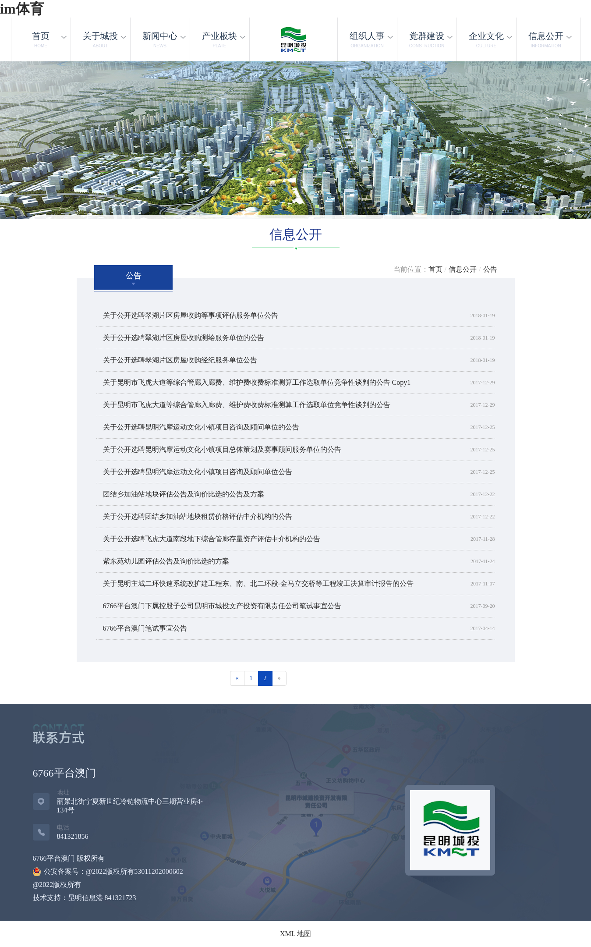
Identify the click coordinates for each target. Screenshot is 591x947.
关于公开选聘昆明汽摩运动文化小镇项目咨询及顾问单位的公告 (201, 427)
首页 (435, 269)
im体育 (22, 9)
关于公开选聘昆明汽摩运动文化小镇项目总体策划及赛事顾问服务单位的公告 (222, 449)
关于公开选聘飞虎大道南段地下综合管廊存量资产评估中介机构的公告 (211, 539)
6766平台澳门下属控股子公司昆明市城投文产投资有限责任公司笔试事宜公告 (222, 606)
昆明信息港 (85, 897)
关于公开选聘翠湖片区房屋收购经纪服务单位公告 (180, 360)
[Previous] (237, 678)
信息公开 (463, 269)
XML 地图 (295, 933)
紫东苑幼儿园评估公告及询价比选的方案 (166, 561)
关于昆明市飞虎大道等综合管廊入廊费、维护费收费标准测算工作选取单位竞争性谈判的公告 (246, 404)
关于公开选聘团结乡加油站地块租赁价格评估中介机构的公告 (197, 516)
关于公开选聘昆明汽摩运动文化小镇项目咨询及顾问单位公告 (197, 471)
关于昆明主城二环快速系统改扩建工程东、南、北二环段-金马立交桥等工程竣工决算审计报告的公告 (258, 583)
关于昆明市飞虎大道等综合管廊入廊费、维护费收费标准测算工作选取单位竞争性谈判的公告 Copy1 (257, 382)
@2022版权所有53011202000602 (134, 871)
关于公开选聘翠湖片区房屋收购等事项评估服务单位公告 (190, 315)
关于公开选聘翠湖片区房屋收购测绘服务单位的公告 (183, 337)
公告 (490, 269)
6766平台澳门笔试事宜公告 (145, 628)
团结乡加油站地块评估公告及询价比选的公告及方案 (183, 494)
